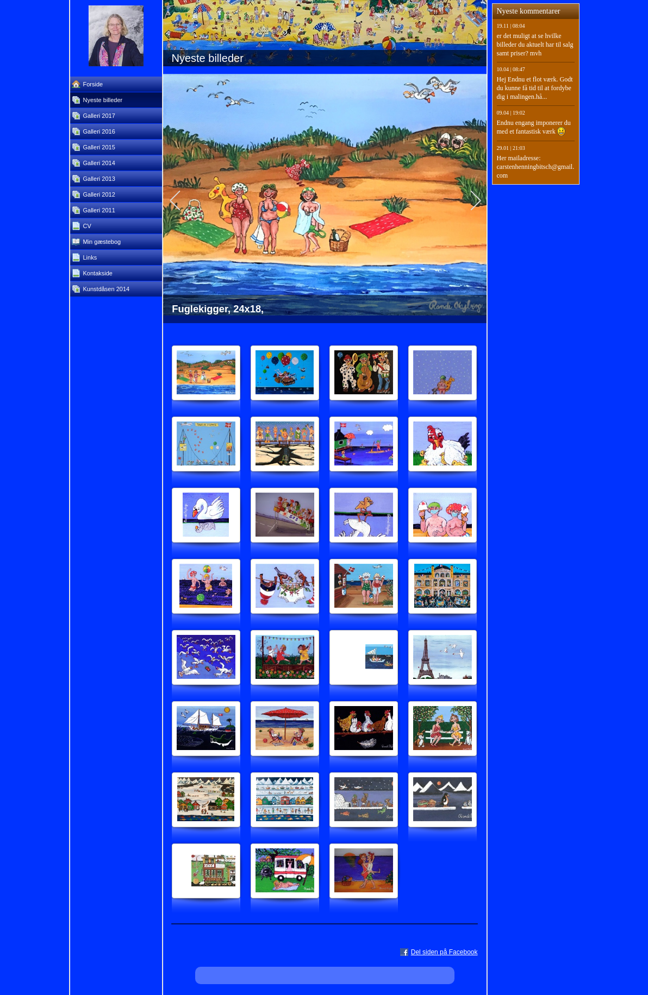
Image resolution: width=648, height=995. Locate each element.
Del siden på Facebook (444, 952)
